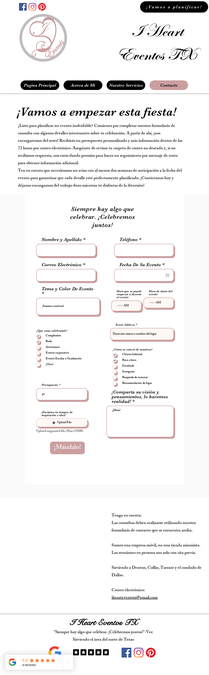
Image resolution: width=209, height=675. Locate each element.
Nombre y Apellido (62, 239)
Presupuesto (50, 384)
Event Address (125, 324)
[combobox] (142, 334)
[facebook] (23, 7)
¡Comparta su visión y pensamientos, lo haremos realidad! (140, 397)
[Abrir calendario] (167, 275)
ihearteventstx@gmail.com (135, 598)
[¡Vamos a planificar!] (174, 7)
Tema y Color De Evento (67, 288)
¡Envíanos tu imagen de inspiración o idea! (57, 414)
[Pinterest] (42, 7)
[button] (61, 422)
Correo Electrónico (61, 264)
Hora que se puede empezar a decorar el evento (129, 294)
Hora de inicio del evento (160, 293)
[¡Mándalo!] (67, 448)
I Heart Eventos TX (103, 622)
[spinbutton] (126, 306)
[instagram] (32, 7)
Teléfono (128, 239)
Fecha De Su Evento (143, 264)
